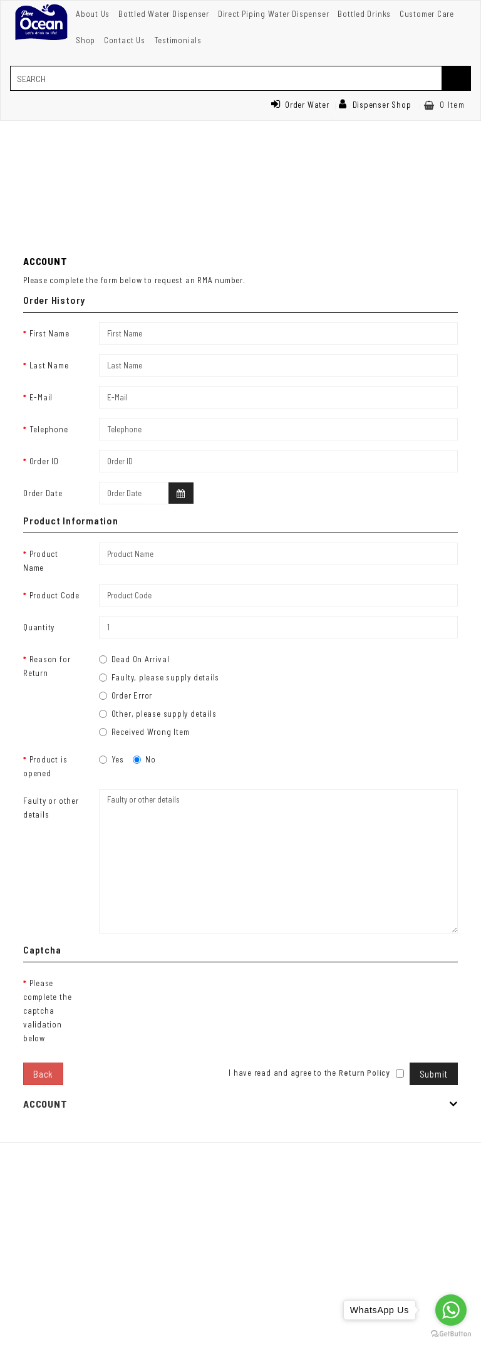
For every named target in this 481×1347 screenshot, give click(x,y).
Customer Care (427, 14)
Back (43, 1073)
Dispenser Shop (375, 105)
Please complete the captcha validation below (47, 1010)
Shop (85, 40)
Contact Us (124, 40)
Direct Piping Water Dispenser (273, 14)
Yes (111, 759)
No (144, 759)
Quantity (38, 627)
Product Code (54, 595)
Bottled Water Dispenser (163, 14)
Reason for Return (46, 666)
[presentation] (194, 996)
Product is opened (45, 766)
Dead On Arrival (134, 659)
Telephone (48, 429)
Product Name (40, 561)
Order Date (43, 493)
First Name (49, 333)
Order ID (44, 461)
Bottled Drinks (364, 14)
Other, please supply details (158, 714)
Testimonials (178, 40)
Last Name (49, 365)
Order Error (126, 695)
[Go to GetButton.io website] (451, 1334)
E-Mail (41, 397)
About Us (93, 14)
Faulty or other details (51, 807)
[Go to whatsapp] (451, 1310)
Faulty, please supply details (159, 677)
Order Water (300, 105)
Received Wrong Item (144, 732)
